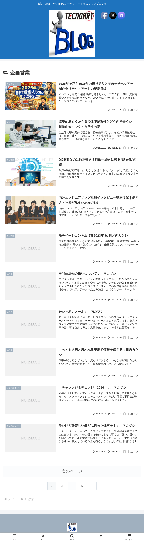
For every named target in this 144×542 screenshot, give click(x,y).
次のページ (72, 471)
